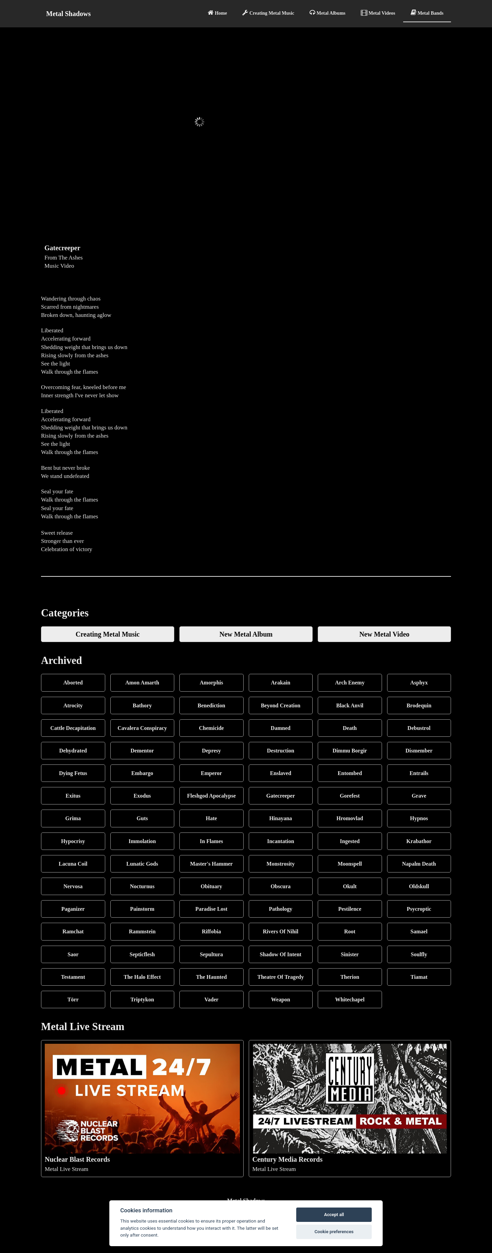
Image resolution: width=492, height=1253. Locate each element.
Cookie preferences (333, 1231)
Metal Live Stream (142, 1108)
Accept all (334, 1214)
